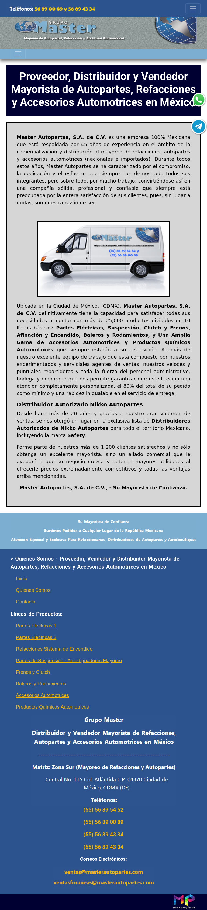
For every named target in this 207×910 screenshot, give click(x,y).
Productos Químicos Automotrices (52, 707)
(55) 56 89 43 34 (104, 834)
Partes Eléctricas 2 (36, 637)
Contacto (25, 602)
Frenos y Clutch (33, 672)
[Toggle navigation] (193, 8)
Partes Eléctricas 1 (36, 626)
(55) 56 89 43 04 (104, 847)
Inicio (21, 578)
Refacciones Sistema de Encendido (54, 649)
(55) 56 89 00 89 (104, 822)
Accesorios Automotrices (42, 695)
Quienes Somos (33, 590)
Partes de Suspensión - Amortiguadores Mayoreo (69, 660)
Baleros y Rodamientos (41, 683)
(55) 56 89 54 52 (104, 809)
